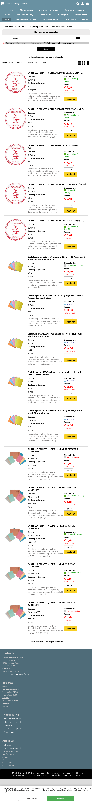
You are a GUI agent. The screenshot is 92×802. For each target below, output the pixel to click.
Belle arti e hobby (34, 15)
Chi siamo (8, 752)
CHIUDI (90, 788)
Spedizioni (8, 733)
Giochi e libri (55, 15)
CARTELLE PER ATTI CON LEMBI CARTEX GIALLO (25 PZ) (56, 228)
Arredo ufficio (14, 21)
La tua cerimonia (76, 21)
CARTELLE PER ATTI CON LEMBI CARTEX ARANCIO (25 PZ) (57, 191)
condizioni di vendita (13, 726)
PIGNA (30, 476)
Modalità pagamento (13, 729)
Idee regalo (73, 15)
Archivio (25, 50)
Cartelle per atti (36, 50)
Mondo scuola (26, 10)
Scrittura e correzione (75, 10)
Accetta (60, 798)
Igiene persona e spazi (51, 21)
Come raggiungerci (12, 755)
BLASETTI (32, 97)
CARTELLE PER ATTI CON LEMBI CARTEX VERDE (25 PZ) (55, 79)
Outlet (55, 26)
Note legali (9, 739)
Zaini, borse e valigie (49, 10)
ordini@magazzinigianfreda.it (18, 681)
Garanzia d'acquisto (12, 736)
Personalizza (31, 798)
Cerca (15, 45)
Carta (15, 15)
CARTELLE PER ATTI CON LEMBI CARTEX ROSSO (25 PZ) (56, 116)
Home (9, 10)
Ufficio (30, 21)
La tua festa (39, 26)
